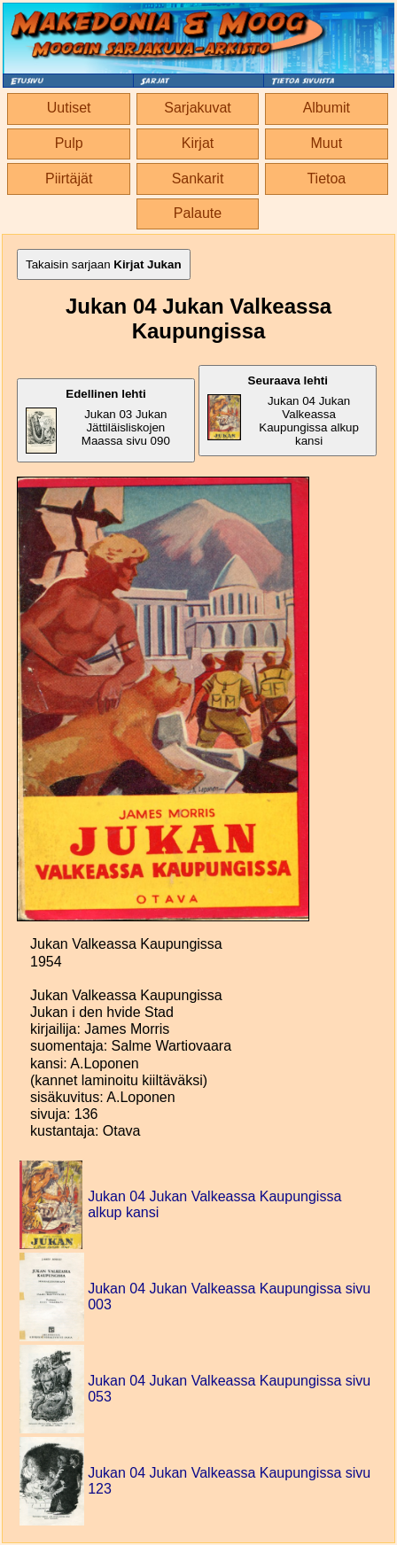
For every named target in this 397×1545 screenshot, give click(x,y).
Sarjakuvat (197, 107)
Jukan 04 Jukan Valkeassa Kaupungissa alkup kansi (283, 410)
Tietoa (326, 178)
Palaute (198, 213)
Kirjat (198, 143)
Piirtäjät (68, 178)
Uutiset (69, 107)
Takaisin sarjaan (104, 264)
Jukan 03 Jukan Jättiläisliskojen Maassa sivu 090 (98, 420)
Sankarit (198, 178)
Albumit (326, 107)
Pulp (69, 143)
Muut (327, 143)
